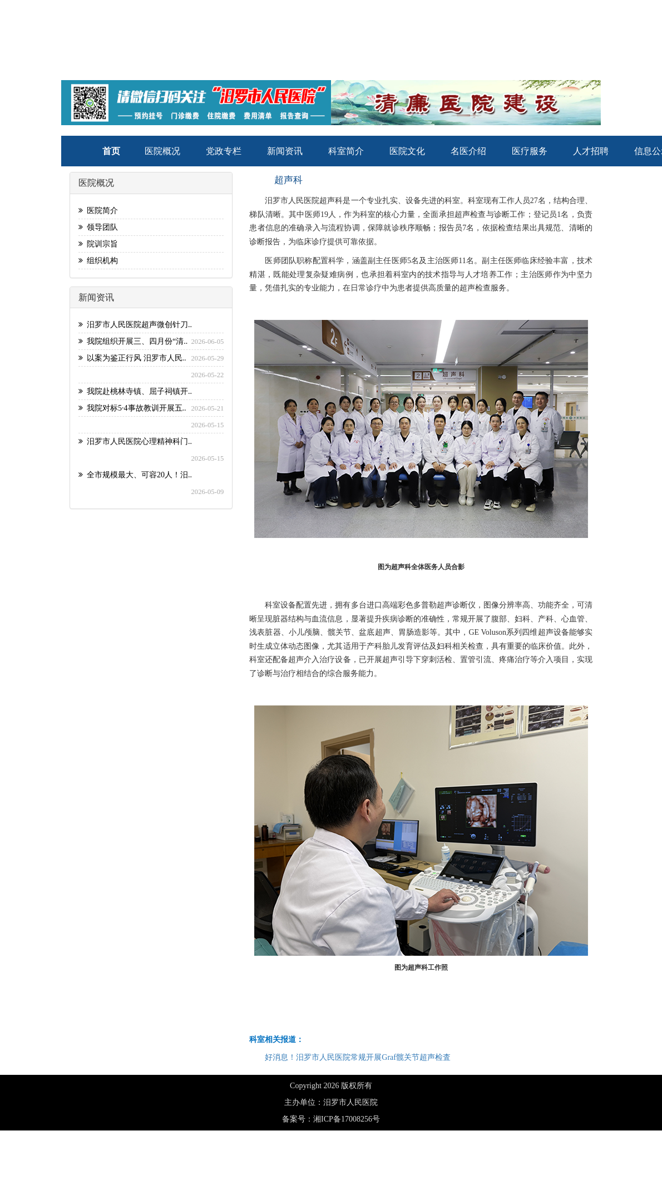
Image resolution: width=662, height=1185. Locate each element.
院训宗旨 (98, 244)
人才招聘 (591, 151)
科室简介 (346, 151)
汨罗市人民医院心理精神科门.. (135, 441)
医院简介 (98, 210)
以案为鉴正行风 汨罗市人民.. (132, 358)
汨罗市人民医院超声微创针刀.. (135, 324)
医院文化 (407, 151)
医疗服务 (529, 151)
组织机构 (98, 260)
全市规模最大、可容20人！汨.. (135, 475)
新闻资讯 (285, 151)
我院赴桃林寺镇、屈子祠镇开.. (135, 391)
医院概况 (162, 151)
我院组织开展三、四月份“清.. (132, 341)
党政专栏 (223, 151)
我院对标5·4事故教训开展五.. (132, 408)
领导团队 (98, 227)
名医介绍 (468, 151)
